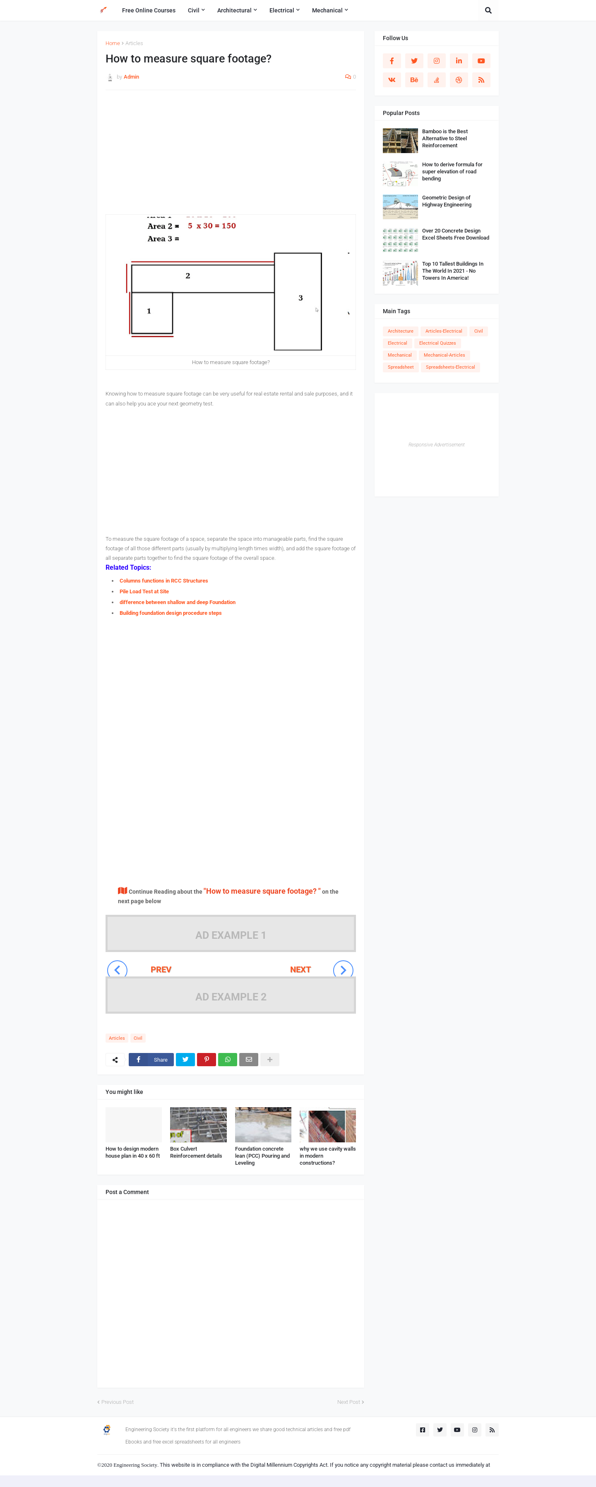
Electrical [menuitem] (281, 10)
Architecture (400, 331)
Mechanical (400, 355)
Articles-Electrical (443, 331)
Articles (134, 43)
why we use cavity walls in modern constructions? (328, 1156)
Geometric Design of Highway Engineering (446, 201)
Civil (138, 1038)
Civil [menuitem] (193, 10)
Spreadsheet (401, 367)
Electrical (397, 343)
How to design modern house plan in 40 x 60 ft (133, 1152)
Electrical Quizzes (437, 343)
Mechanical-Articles (444, 355)
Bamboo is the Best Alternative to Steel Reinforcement (445, 138)
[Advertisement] (231, 156)
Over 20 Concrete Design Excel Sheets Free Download (455, 234)
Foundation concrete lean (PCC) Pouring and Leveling (262, 1156)
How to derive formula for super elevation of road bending (452, 171)
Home (113, 43)
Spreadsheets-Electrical (450, 367)
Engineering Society (135, 1465)
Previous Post (117, 1402)
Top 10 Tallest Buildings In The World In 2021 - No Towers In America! (452, 271)
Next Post (348, 1402)
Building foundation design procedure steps (171, 613)
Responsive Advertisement (437, 445)
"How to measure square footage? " (262, 891)
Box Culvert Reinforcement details (196, 1152)
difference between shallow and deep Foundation (178, 602)
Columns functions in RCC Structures (164, 581)
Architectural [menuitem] (234, 10)
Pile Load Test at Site (144, 591)
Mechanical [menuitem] (327, 10)
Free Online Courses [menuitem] (148, 10)
